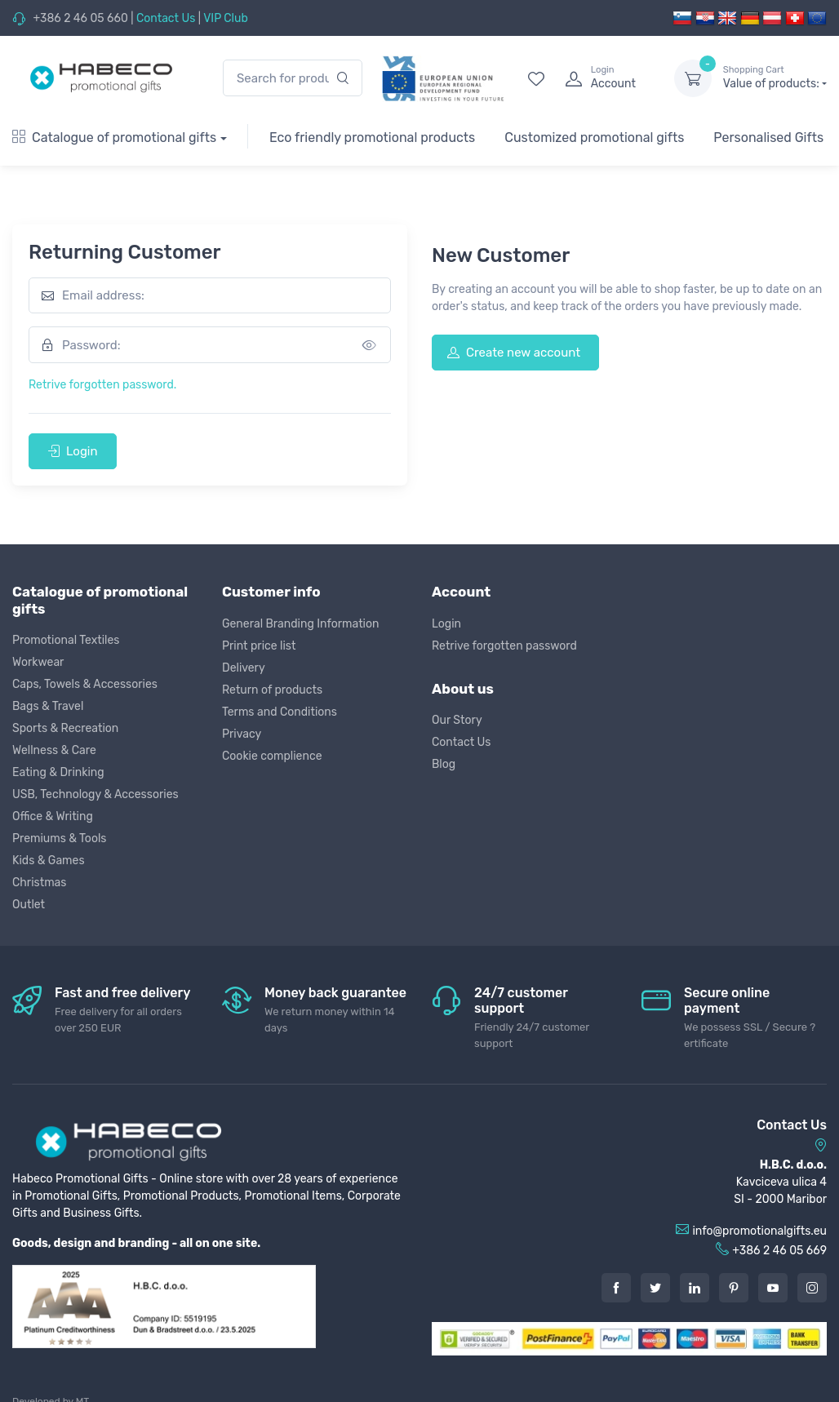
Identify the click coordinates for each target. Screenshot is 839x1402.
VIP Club (225, 18)
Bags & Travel (47, 706)
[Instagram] (812, 1287)
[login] (605, 78)
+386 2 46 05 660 (80, 18)
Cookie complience (272, 756)
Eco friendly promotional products (372, 137)
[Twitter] (655, 1287)
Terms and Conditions (279, 712)
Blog (443, 764)
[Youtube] (773, 1287)
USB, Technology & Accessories (95, 794)
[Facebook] (616, 1287)
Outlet (28, 905)
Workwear (38, 662)
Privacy (241, 734)
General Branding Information (301, 624)
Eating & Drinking (58, 772)
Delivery (243, 668)
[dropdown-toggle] (693, 78)
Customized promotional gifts (594, 137)
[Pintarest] (733, 1287)
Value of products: (775, 77)
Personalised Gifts (768, 137)
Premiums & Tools (59, 838)
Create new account (513, 352)
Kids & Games (48, 860)
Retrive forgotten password (504, 646)
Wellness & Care (54, 750)
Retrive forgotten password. (102, 385)
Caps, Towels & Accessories (85, 684)
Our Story (457, 720)
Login (72, 451)
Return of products (272, 690)
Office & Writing (52, 816)
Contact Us (165, 18)
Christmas (39, 883)
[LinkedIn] (694, 1287)
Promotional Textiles (65, 640)
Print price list (258, 646)
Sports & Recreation (65, 728)
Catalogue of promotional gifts (114, 137)
